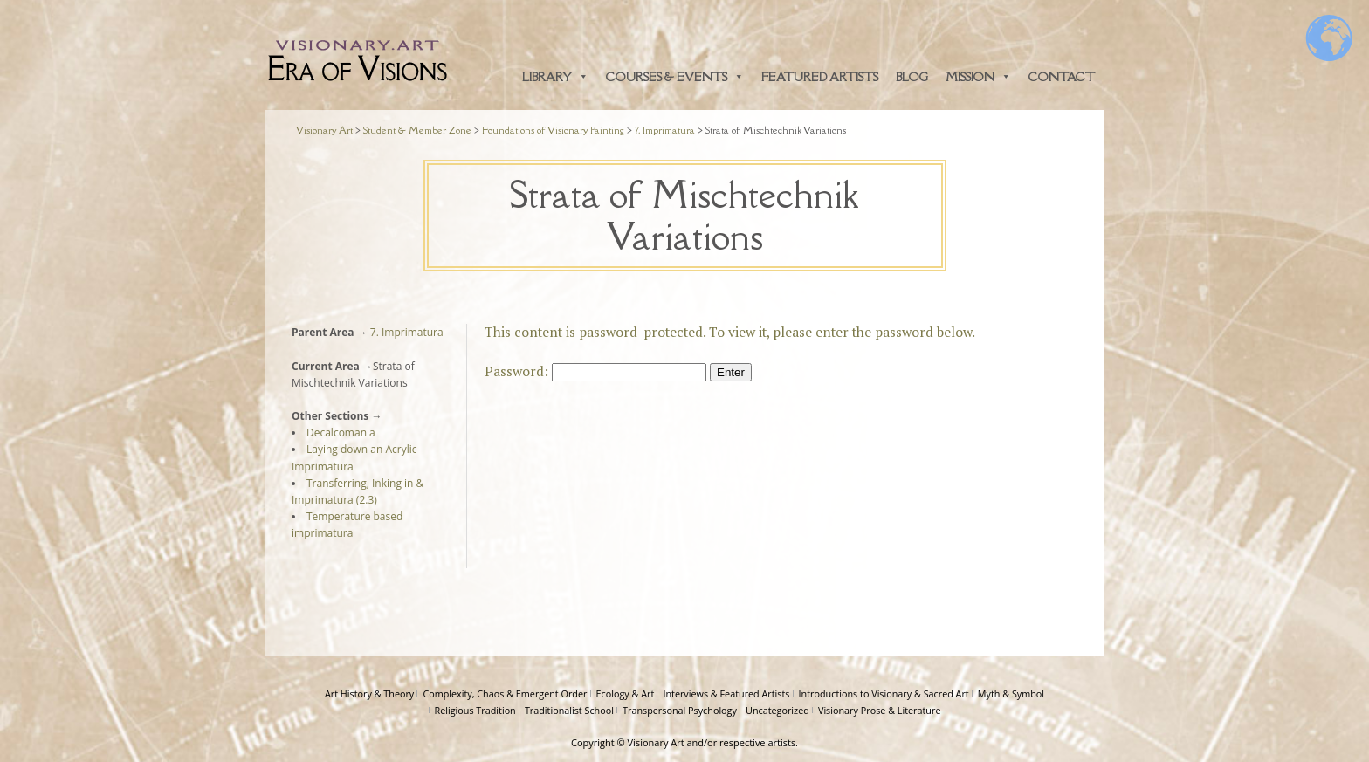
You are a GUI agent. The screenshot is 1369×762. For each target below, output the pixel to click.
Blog (912, 77)
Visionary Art (656, 742)
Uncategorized (777, 710)
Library (555, 77)
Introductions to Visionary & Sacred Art (884, 693)
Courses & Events (675, 77)
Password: (595, 371)
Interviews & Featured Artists (726, 693)
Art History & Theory (369, 693)
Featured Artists (819, 77)
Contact (1061, 77)
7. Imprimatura (406, 332)
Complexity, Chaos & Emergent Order (505, 693)
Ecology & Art (625, 693)
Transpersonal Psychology (680, 710)
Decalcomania (340, 432)
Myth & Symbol (1011, 693)
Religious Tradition (475, 710)
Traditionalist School (569, 710)
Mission (978, 77)
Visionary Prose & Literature (879, 710)
